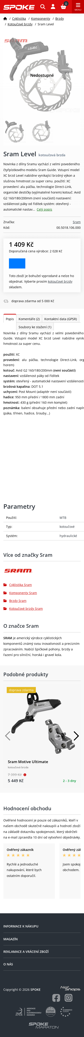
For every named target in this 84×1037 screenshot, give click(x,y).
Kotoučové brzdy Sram (23, 608)
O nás (8, 964)
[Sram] (42, 572)
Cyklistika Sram (17, 585)
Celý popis (44, 209)
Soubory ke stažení (35, 327)
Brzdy (59, 18)
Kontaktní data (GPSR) (60, 319)
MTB (63, 517)
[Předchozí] (8, 736)
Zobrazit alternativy (17, 263)
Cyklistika (19, 18)
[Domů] (5, 18)
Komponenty (40, 18)
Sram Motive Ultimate (28, 761)
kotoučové (67, 526)
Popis (10, 319)
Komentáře (29, 319)
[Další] (76, 736)
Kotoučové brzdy (20, 24)
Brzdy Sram (14, 601)
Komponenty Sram (20, 593)
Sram (77, 222)
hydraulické (68, 536)
